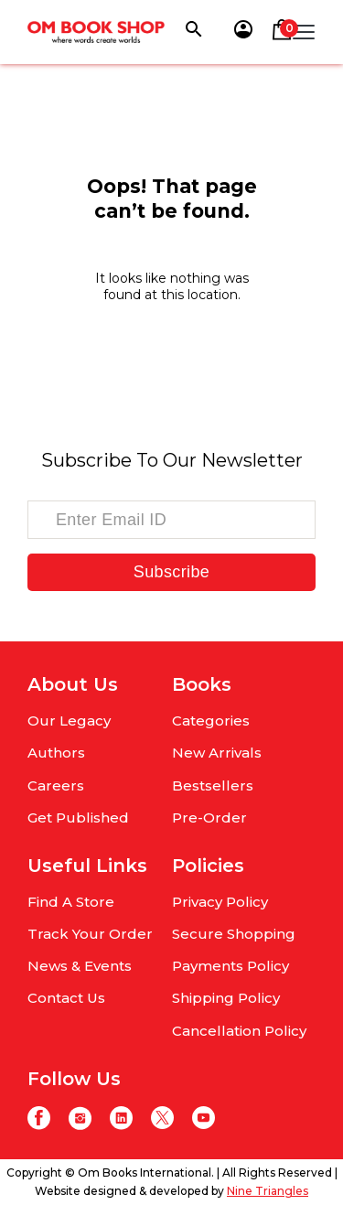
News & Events (79, 965)
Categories (211, 720)
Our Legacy (69, 720)
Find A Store (70, 901)
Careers (55, 785)
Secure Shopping (233, 933)
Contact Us (66, 997)
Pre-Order (209, 817)
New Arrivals (217, 752)
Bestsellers (212, 785)
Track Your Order (90, 933)
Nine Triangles (267, 1191)
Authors (56, 752)
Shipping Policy (226, 997)
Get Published (78, 817)
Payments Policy (230, 965)
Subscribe (171, 572)
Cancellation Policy (239, 1030)
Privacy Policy (220, 901)
